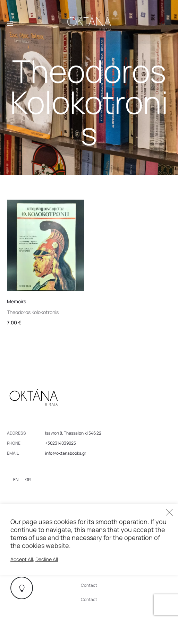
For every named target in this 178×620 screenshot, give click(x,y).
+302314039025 (60, 443)
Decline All (46, 559)
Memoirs (16, 301)
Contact (89, 585)
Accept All (21, 559)
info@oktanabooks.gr (65, 453)
